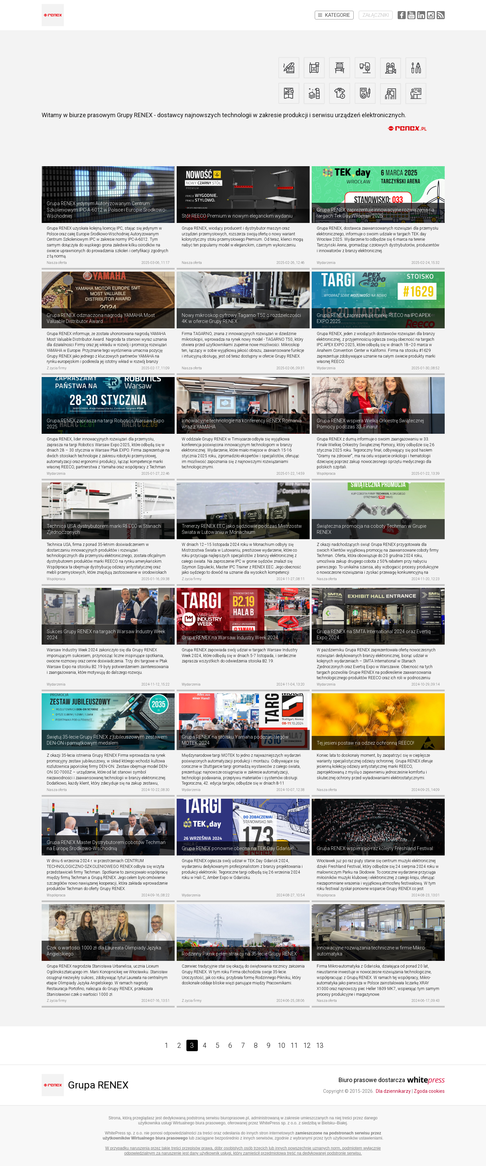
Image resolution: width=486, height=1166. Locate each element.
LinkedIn (421, 15)
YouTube (411, 15)
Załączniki (375, 15)
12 (307, 1045)
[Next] (335, 1045)
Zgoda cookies (429, 1091)
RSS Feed (441, 15)
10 (281, 1045)
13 (319, 1045)
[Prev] (151, 1045)
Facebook (402, 15)
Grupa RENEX (98, 1085)
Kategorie (334, 15)
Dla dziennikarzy (393, 1091)
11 (294, 1045)
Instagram (431, 15)
